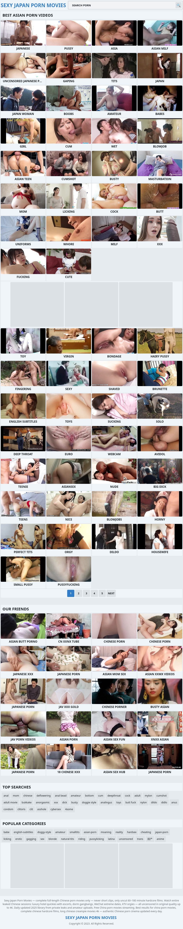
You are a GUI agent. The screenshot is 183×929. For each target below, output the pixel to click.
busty (74, 802)
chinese (27, 795)
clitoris (21, 809)
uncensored (126, 839)
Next (111, 593)
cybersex (56, 809)
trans (140, 839)
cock (127, 795)
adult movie (10, 802)
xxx (56, 802)
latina (111, 839)
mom (16, 795)
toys (118, 802)
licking (7, 839)
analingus (106, 802)
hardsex (131, 832)
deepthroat (114, 795)
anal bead (60, 795)
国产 (149, 839)
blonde (53, 839)
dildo (154, 802)
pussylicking (97, 839)
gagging (31, 839)
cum (100, 795)
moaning (106, 832)
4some (69, 809)
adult (137, 795)
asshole (41, 809)
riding (81, 839)
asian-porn (90, 832)
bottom (89, 795)
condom (8, 809)
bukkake (26, 802)
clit (31, 809)
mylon (148, 795)
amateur (76, 795)
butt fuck (130, 802)
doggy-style (44, 832)
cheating (146, 832)
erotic (18, 839)
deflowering (44, 795)
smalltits (75, 832)
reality (119, 832)
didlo (164, 802)
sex (42, 839)
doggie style (89, 802)
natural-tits (67, 839)
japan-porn (161, 832)
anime (160, 839)
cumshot (161, 795)
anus (174, 802)
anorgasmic (43, 802)
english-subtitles (23, 832)
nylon (143, 802)
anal (6, 795)
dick (64, 802)
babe (6, 832)
